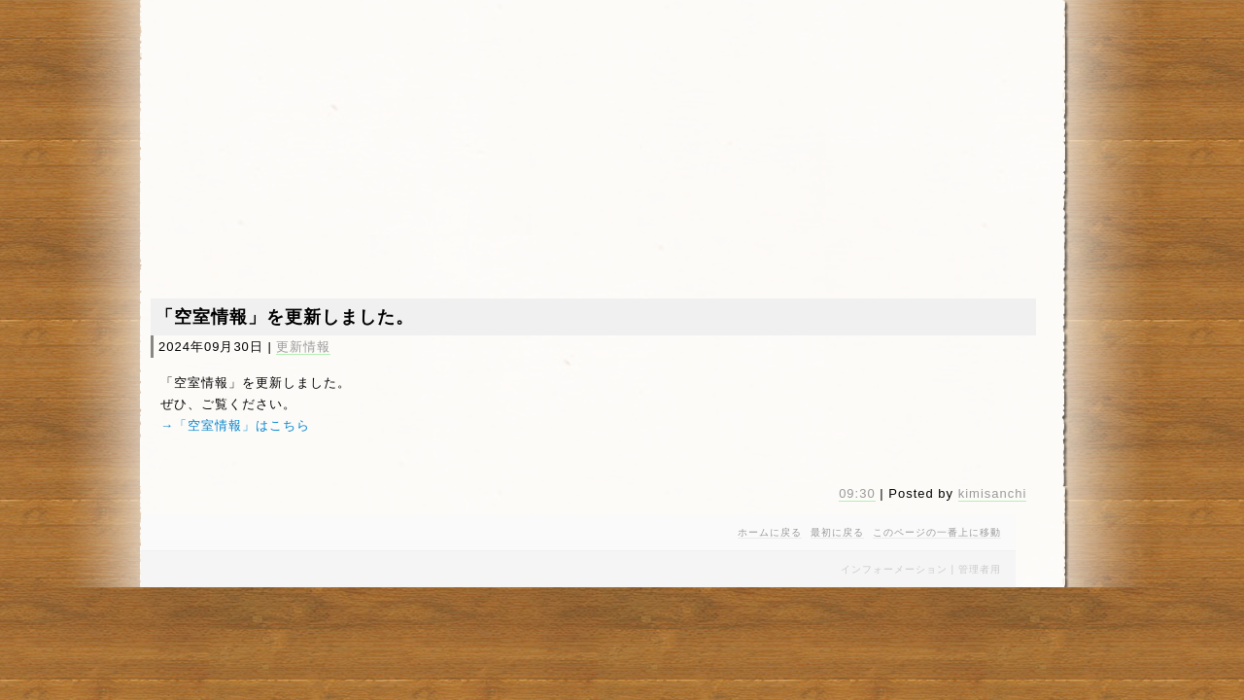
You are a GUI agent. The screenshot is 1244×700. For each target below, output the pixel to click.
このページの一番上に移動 (937, 532)
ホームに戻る (770, 532)
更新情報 (303, 346)
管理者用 (979, 569)
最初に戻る (837, 532)
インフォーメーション (894, 569)
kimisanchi (992, 493)
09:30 (857, 493)
